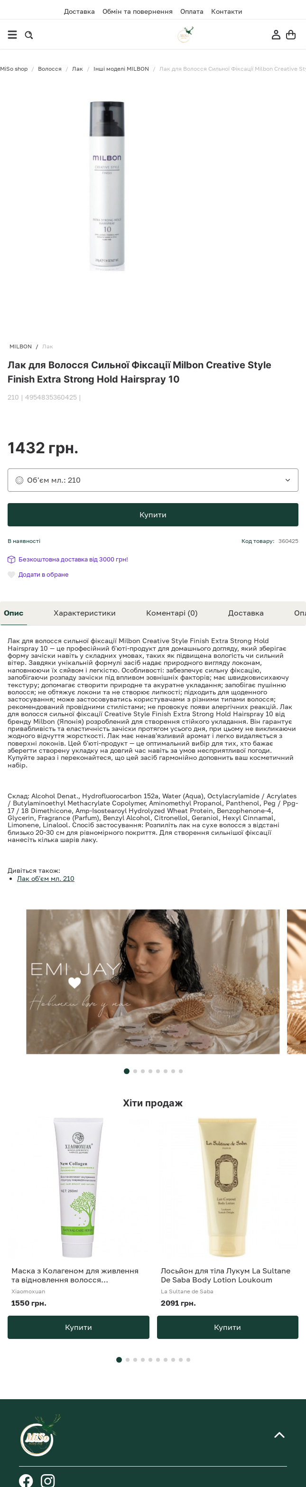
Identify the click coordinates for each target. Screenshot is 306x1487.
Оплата (192, 11)
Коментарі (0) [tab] (172, 612)
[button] (127, 1071)
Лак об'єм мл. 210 (45, 878)
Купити (153, 514)
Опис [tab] (13, 612)
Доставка (79, 11)
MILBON (20, 346)
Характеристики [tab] (85, 612)
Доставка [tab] (246, 612)
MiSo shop (14, 68)
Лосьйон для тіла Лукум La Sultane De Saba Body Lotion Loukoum (225, 1275)
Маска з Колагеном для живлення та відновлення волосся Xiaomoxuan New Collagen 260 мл (75, 1275)
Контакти (226, 11)
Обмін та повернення (137, 11)
